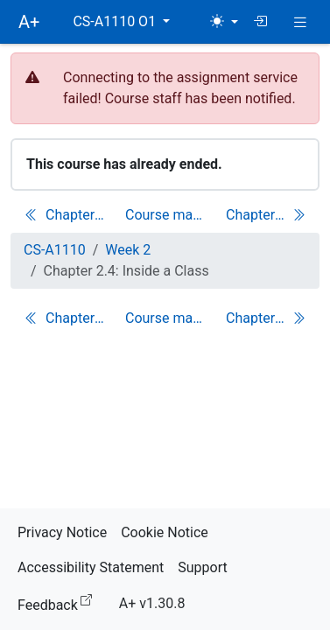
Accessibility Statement (91, 567)
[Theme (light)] (224, 22)
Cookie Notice (164, 532)
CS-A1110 (55, 250)
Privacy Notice (62, 532)
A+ (28, 21)
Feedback (58, 602)
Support (202, 567)
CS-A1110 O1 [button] (116, 21)
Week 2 (128, 250)
